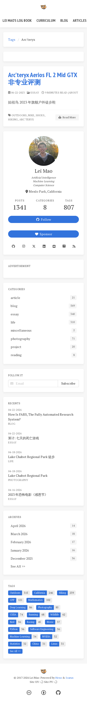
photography (18, 480)
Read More (67, 117)
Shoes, (40, 115)
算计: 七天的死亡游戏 (23, 438)
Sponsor (43, 234)
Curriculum (45, 20)
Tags (11, 39)
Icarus (70, 677)
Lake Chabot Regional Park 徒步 (31, 457)
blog (11, 423)
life (11, 461)
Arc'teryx (27, 119)
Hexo (58, 677)
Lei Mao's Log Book (17, 20)
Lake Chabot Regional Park (28, 475)
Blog (64, 20)
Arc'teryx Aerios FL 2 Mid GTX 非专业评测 (42, 78)
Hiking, (13, 119)
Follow (43, 219)
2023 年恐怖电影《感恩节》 (28, 494)
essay (35, 92)
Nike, (31, 115)
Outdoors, (19, 115)
